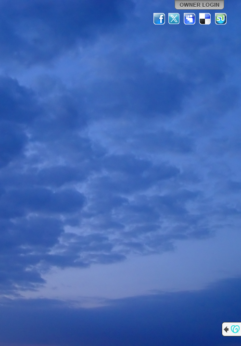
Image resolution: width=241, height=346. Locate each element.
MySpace (190, 18)
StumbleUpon (221, 18)
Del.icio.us (205, 18)
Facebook (159, 18)
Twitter (174, 18)
